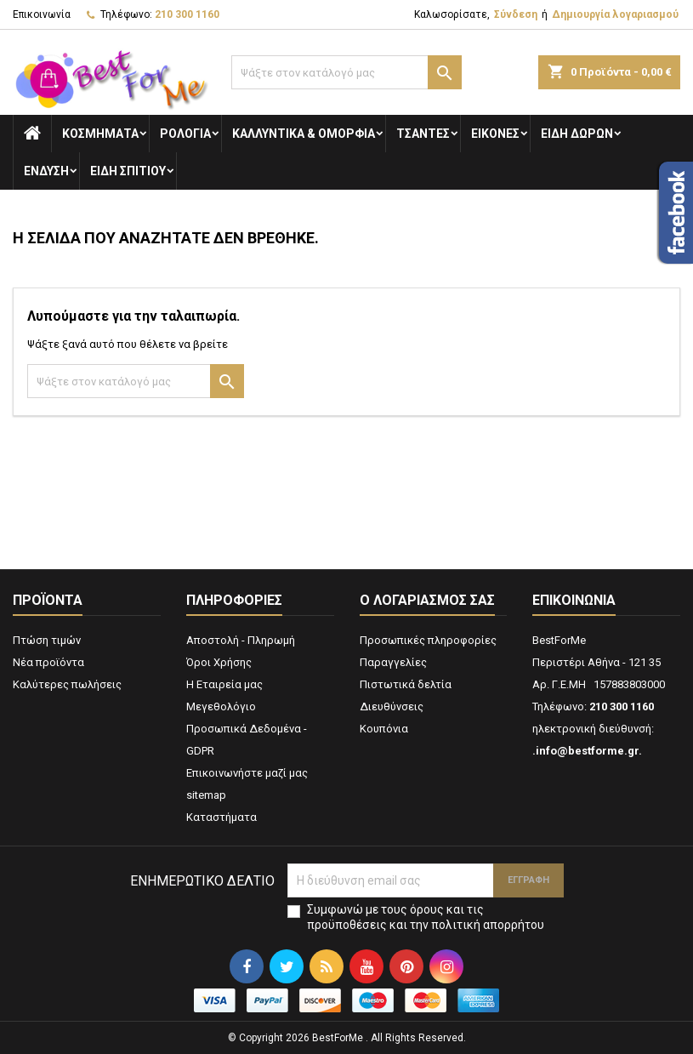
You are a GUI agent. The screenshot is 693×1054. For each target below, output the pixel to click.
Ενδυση (46, 171)
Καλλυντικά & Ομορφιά (303, 133)
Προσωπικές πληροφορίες (428, 640)
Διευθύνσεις (391, 706)
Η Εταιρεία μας (224, 684)
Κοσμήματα (100, 133)
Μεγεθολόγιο (221, 706)
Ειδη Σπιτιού (128, 171)
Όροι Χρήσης (219, 662)
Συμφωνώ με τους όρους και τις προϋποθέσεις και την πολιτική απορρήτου (425, 917)
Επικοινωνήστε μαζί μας (247, 772)
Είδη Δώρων (577, 133)
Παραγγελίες (393, 662)
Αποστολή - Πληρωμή (240, 640)
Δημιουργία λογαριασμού (615, 14)
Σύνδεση (515, 14)
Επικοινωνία (42, 14)
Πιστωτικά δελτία (406, 684)
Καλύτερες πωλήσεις (67, 684)
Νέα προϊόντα (48, 662)
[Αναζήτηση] (347, 72)
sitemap (206, 795)
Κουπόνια (384, 728)
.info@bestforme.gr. (587, 750)
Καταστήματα (221, 817)
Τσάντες (423, 133)
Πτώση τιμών (47, 640)
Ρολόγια (185, 133)
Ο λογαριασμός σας (427, 600)
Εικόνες (495, 133)
